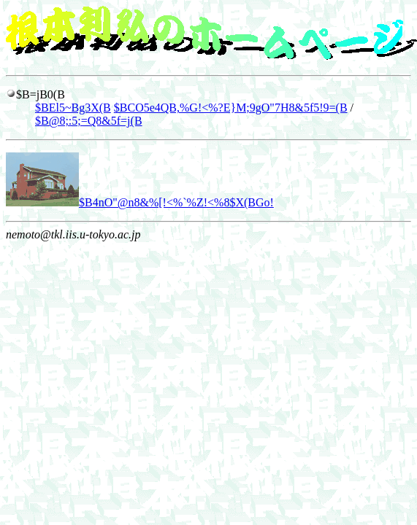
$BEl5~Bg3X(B (73, 107)
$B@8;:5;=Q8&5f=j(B (88, 120)
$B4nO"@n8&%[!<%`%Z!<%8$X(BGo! (140, 202)
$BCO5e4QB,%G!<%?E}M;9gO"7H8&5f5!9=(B (231, 107)
